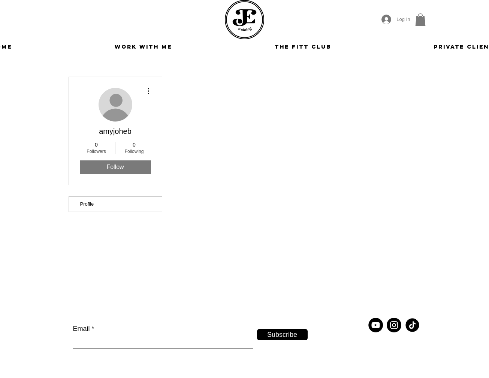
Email (81, 328)
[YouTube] (375, 325)
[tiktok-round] (412, 325)
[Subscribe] (282, 334)
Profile (87, 204)
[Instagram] (394, 325)
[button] (420, 19)
